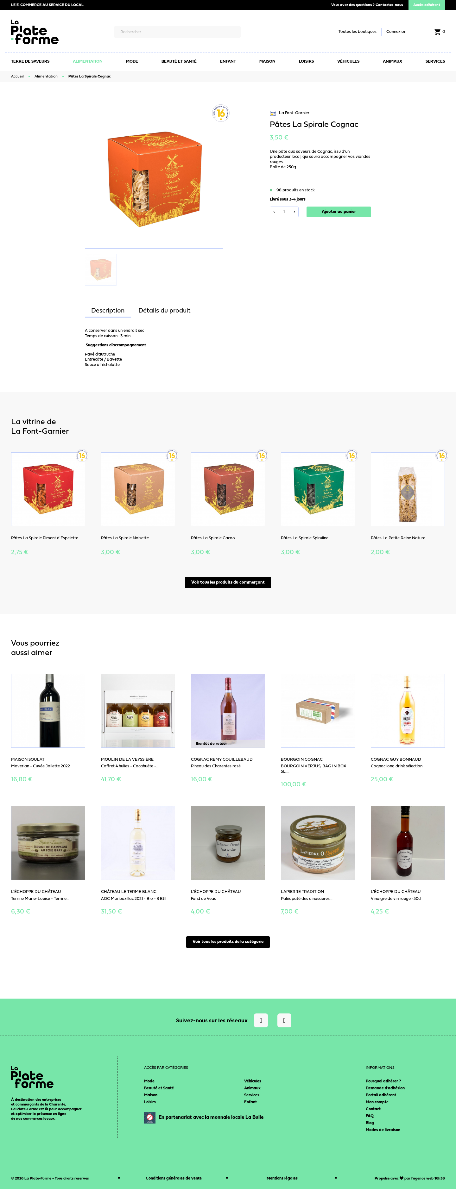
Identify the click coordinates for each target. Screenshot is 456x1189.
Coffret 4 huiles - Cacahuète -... (130, 766)
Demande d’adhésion (385, 1088)
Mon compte (377, 1102)
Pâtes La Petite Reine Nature (398, 538)
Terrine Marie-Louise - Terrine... (40, 899)
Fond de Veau (203, 899)
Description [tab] (108, 311)
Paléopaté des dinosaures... (306, 899)
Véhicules (252, 1081)
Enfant (250, 1102)
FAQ (370, 1116)
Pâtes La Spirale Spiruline (304, 538)
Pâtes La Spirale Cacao (213, 538)
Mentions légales (282, 1178)
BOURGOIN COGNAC (302, 760)
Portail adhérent (381, 1095)
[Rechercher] (177, 32)
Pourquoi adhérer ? (383, 1081)
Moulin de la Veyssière (127, 760)
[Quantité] (284, 212)
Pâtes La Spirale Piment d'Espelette (44, 538)
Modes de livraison (383, 1130)
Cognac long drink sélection (396, 766)
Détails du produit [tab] (164, 311)
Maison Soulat (27, 760)
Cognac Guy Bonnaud (396, 760)
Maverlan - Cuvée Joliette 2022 (40, 766)
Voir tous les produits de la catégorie (228, 941)
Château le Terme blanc (128, 892)
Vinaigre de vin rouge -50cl (396, 899)
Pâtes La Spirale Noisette (125, 538)
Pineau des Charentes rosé (216, 766)
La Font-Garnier (289, 113)
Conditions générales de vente (174, 1178)
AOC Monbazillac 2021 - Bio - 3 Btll (133, 899)
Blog (370, 1123)
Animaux (252, 1088)
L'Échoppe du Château (36, 892)
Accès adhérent (426, 5)
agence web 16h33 (429, 1178)
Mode (149, 1081)
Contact (373, 1109)
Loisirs (150, 1102)
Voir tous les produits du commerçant (228, 582)
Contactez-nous (389, 5)
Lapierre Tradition (302, 892)
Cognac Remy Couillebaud (222, 760)
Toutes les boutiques (358, 32)
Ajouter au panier (339, 211)
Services (251, 1095)
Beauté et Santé (159, 1088)
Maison (150, 1095)
